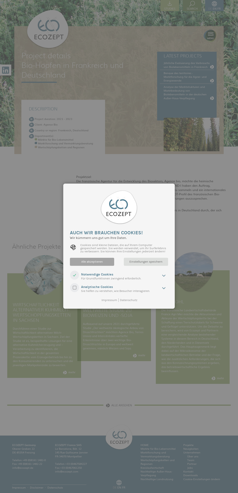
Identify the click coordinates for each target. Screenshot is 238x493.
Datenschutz (128, 300)
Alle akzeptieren (92, 261)
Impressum (109, 300)
